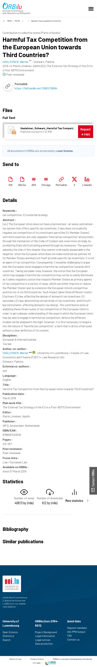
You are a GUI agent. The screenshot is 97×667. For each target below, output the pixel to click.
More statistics (74, 501)
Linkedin (87, 184)
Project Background (47, 632)
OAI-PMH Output (77, 631)
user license (65, 150)
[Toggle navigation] (91, 8)
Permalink (61, 184)
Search (8, 639)
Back (9, 21)
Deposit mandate (78, 627)
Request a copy (85, 131)
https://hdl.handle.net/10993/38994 (36, 88)
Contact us (75, 639)
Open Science (12, 632)
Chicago (46, 184)
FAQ (71, 635)
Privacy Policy (37, 659)
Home (17, 21)
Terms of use (15, 659)
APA (34, 184)
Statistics (10, 635)
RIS (11, 184)
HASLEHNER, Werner (17, 353)
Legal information (46, 635)
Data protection (45, 643)
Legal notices (44, 639)
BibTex (22, 184)
